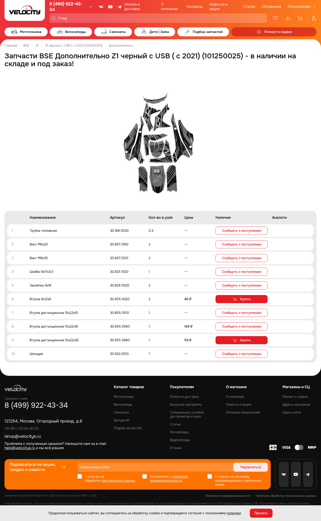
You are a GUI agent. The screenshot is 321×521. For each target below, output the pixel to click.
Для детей (121, 420)
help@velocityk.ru (19, 448)
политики (234, 513)
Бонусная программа (186, 405)
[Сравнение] (287, 18)
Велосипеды (123, 405)
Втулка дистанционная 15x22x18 (54, 326)
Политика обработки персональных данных (286, 495)
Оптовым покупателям (243, 412)
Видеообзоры (180, 440)
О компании (169, 6)
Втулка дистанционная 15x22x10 (54, 313)
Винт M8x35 (39, 258)
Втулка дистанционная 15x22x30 (54, 340)
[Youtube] (110, 6)
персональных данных (118, 481)
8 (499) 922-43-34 (66, 6)
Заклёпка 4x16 (40, 285)
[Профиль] (312, 18)
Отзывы (176, 448)
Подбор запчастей (127, 428)
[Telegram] (119, 6)
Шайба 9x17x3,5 (41, 272)
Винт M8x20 (39, 244)
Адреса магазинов (296, 405)
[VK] (101, 6)
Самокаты (121, 412)
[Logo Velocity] (24, 11)
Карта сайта (291, 412)
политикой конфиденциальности (169, 479)
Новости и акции (218, 6)
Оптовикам (271, 6)
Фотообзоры (179, 432)
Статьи (249, 6)
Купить (241, 299)
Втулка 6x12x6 (40, 299)
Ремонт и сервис (295, 397)
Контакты (195, 6)
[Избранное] (275, 18)
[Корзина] (300, 18)
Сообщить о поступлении (241, 231)
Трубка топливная (43, 231)
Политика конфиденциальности (227, 495)
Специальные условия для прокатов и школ (187, 414)
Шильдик (36, 354)
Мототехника (124, 397)
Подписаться (250, 467)
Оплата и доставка (132, 6)
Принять (261, 513)
